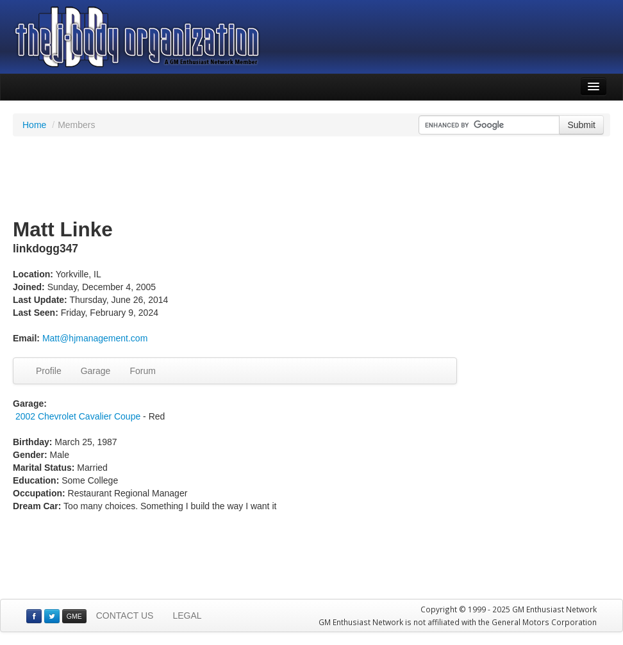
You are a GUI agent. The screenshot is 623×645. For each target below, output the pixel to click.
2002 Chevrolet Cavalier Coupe (77, 416)
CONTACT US (125, 615)
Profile (49, 371)
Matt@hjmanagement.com (94, 338)
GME (74, 616)
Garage (96, 371)
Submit (581, 125)
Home (34, 125)
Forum (142, 371)
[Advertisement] (311, 178)
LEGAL (186, 615)
